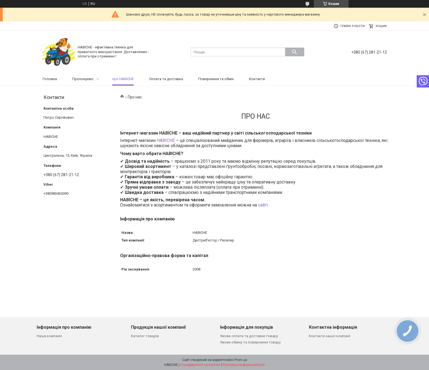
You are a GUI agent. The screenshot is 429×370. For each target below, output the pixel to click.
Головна (50, 79)
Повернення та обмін (216, 79)
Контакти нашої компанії (329, 336)
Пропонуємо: (83, 79)
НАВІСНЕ (166, 140)
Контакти (257, 79)
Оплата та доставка (166, 79)
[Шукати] (294, 52)
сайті (263, 205)
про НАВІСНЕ (123, 79)
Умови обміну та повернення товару (250, 342)
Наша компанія (49, 336)
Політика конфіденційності (244, 365)
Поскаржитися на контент (200, 365)
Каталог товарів (145, 336)
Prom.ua (240, 360)
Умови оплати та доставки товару (249, 336)
